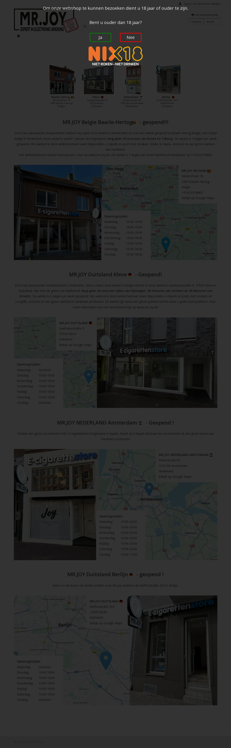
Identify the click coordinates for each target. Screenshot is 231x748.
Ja (100, 37)
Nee (131, 37)
